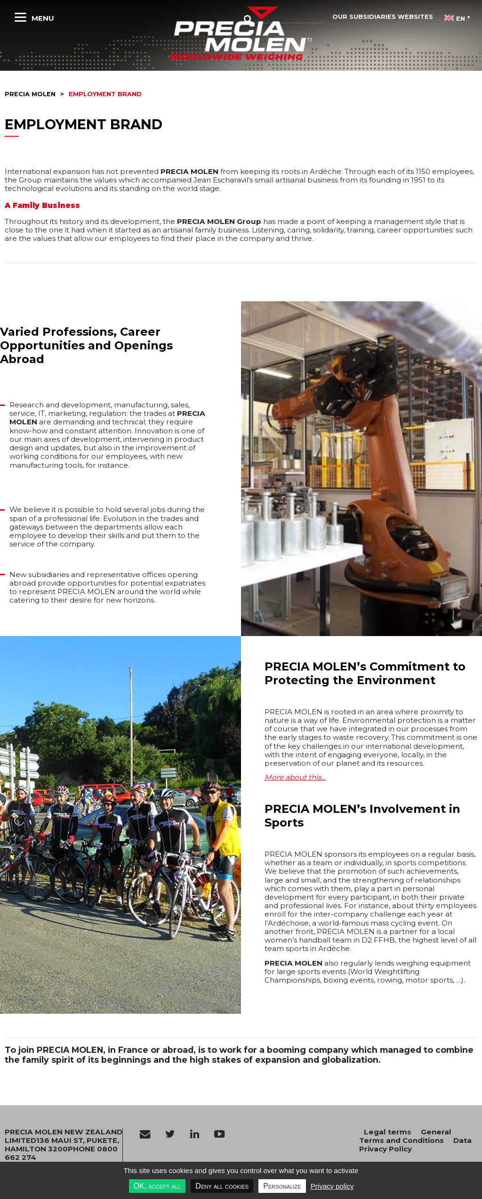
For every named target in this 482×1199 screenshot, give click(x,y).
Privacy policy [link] (332, 1186)
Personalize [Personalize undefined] (282, 1186)
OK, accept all (157, 1186)
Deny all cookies (222, 1186)
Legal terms (387, 1131)
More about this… (295, 777)
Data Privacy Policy (415, 1144)
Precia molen (30, 94)
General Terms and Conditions (405, 1136)
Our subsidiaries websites (382, 16)
